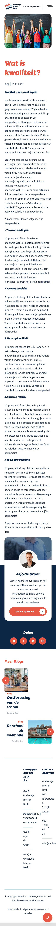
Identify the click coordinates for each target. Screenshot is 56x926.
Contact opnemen (31, 6)
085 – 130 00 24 (47, 827)
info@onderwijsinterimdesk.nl (47, 843)
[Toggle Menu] (49, 6)
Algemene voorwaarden (35, 909)
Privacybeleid (14, 909)
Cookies (28, 913)
